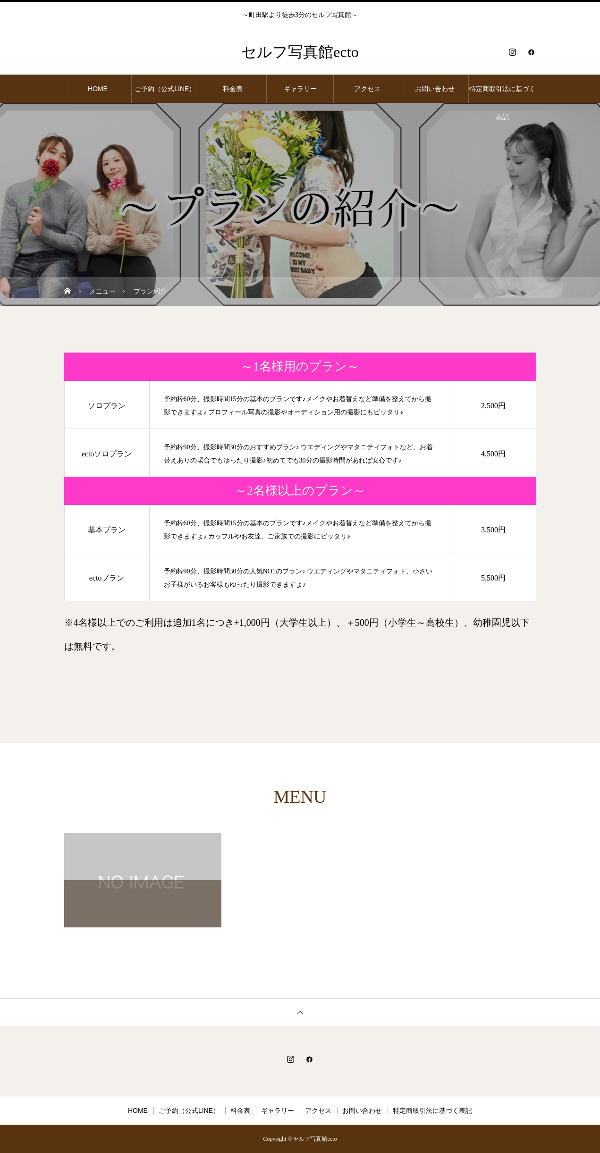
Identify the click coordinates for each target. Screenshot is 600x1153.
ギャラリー (300, 89)
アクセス (367, 89)
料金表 (233, 89)
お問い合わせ (435, 89)
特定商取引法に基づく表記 (502, 94)
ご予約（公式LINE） (165, 89)
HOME (98, 89)
